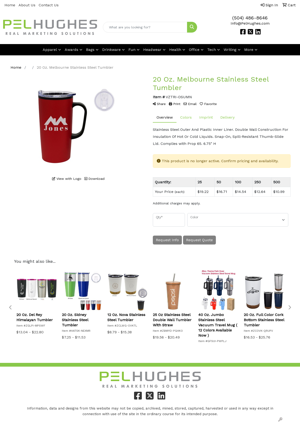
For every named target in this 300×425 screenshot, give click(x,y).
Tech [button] (211, 49)
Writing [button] (230, 49)
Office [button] (194, 49)
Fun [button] (131, 49)
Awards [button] (71, 49)
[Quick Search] (145, 27)
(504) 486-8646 (250, 18)
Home (9, 5)
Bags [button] (90, 49)
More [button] (248, 49)
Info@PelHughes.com (250, 23)
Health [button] (175, 49)
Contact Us (49, 5)
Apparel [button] (50, 49)
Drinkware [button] (111, 49)
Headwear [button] (152, 49)
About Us (27, 5)
